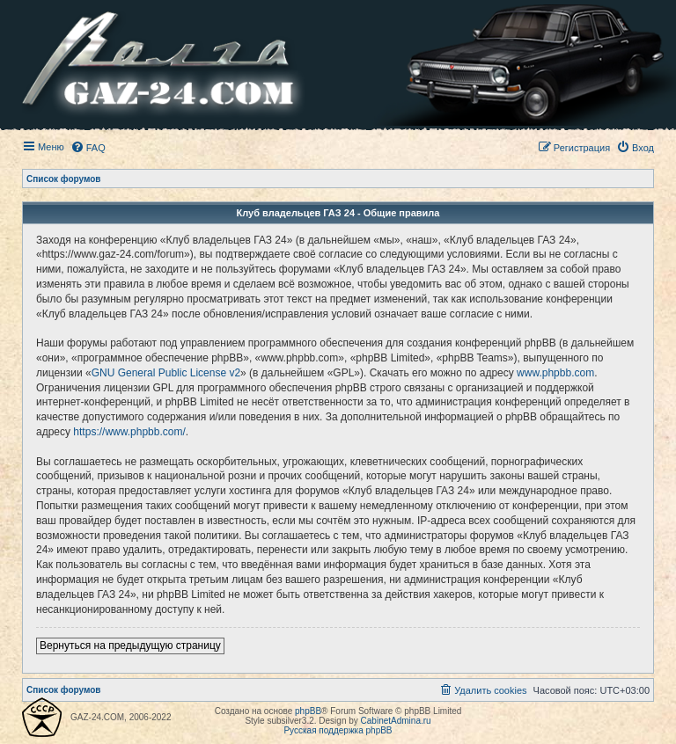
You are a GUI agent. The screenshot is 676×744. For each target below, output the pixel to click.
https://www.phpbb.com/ (129, 432)
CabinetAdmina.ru (396, 721)
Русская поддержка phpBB (337, 730)
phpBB (308, 711)
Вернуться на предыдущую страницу (130, 645)
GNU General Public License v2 (166, 373)
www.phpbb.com (555, 373)
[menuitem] (88, 147)
